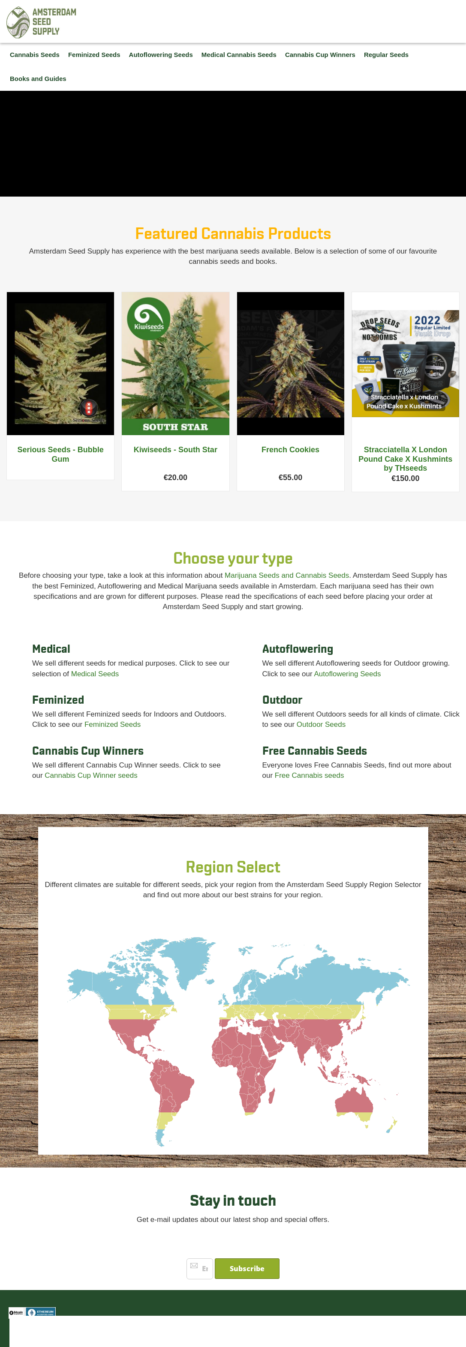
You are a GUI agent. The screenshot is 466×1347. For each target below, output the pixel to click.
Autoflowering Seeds (347, 674)
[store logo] (41, 22)
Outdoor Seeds (321, 724)
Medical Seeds (95, 674)
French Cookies (290, 449)
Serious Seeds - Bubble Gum (61, 454)
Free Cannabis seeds (309, 775)
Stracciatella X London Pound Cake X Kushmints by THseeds (405, 458)
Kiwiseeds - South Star (175, 449)
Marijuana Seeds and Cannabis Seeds (287, 575)
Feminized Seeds (112, 724)
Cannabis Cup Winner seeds (91, 775)
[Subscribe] (247, 1268)
